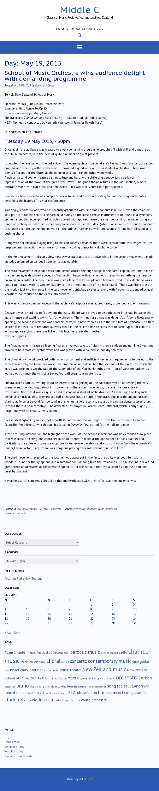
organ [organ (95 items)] (146, 678)
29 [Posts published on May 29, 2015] (92, 623)
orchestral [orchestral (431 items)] (128, 677)
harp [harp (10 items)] (7, 670)
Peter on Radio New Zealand (23, 578)
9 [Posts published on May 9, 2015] (112, 609)
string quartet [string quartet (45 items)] (135, 692)
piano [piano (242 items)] (22, 685)
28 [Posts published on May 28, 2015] (70, 623)
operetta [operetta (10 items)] (101, 678)
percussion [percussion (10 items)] (10, 686)
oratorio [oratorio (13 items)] (110, 678)
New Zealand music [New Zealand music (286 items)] (104, 669)
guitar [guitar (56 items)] (144, 661)
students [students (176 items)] (14, 699)
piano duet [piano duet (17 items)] (36, 686)
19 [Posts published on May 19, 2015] (27, 619)
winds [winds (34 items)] (59, 700)
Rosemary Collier (45, 85)
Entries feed (12, 742)
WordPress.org (14, 751)
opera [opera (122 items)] (73, 678)
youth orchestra (107, 509)
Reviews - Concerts (50, 509)
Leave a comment (15, 513)
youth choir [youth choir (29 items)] (72, 700)
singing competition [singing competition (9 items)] (96, 686)
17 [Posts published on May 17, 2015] (134, 614)
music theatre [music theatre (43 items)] (70, 669)
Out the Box (86, 779)
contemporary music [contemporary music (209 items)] (109, 661)
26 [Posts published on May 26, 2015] (27, 623)
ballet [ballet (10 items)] (66, 652)
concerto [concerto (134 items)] (78, 661)
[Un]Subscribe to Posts (18, 756)
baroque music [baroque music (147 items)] (85, 652)
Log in (8, 737)
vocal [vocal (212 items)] (49, 699)
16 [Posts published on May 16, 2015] (113, 614)
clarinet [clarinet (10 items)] (65, 662)
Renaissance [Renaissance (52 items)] (77, 686)
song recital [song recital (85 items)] (118, 686)
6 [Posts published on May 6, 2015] (48, 609)
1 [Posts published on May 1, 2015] (91, 604)
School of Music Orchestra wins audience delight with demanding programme (75, 75)
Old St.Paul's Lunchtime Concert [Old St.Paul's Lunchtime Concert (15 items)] (48, 678)
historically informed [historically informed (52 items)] (26, 669)
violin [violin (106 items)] (37, 700)
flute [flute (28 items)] (135, 662)
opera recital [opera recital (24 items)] (88, 678)
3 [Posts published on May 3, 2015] (134, 604)
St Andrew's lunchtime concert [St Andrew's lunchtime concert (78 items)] (95, 692)
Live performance (27, 509)
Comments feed (14, 746)
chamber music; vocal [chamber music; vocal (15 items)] (33, 662)
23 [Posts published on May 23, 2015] (113, 619)
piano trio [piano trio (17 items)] (48, 686)
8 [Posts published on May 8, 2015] (91, 609)
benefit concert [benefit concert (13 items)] (109, 652)
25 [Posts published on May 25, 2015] (6, 623)
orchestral (79, 509)
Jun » (17, 632)
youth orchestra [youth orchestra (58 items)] (94, 699)
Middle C (79, 10)
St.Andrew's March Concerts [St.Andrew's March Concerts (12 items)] (52, 693)
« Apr (8, 632)
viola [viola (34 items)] (27, 700)
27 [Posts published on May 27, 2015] (49, 623)
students (92, 509)
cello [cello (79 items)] (123, 652)
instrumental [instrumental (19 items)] (51, 670)
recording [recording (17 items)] (60, 686)
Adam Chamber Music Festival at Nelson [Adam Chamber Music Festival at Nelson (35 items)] (34, 652)
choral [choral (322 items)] (53, 660)
